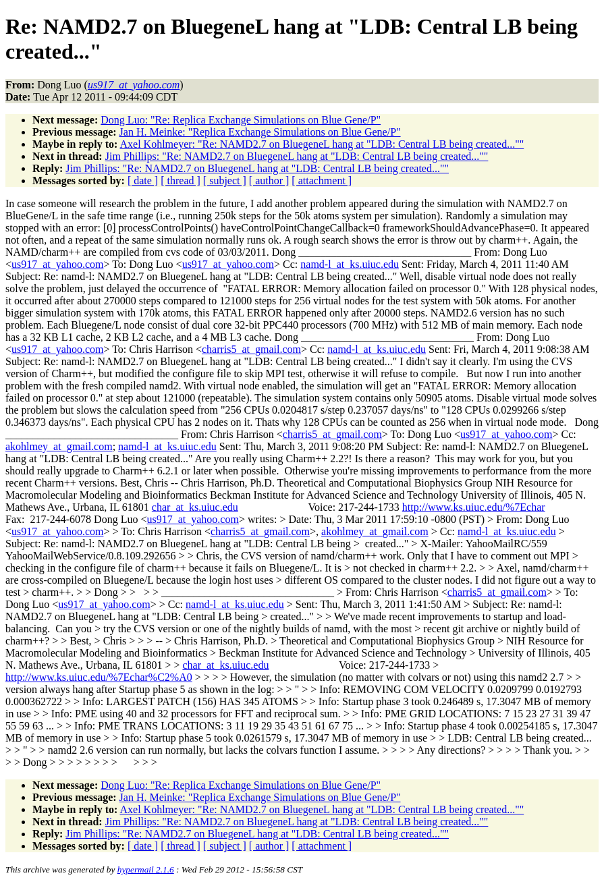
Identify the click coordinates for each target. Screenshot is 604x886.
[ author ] (269, 180)
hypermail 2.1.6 (145, 869)
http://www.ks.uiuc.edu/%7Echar (473, 507)
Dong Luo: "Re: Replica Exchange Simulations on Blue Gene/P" (241, 120)
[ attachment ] (322, 180)
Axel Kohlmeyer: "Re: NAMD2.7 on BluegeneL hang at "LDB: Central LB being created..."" (321, 144)
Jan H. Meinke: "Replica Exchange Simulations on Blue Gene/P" (260, 132)
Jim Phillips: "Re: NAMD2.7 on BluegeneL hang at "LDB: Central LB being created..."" (297, 156)
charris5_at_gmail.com (251, 349)
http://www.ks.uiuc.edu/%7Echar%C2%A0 (98, 677)
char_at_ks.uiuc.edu (195, 507)
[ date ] (143, 180)
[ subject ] (224, 180)
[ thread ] (180, 180)
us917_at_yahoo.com (57, 264)
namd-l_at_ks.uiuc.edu (349, 264)
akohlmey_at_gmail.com (59, 446)
